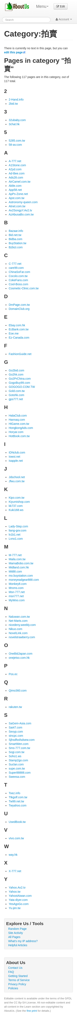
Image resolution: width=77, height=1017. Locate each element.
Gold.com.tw (17, 391)
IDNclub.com (17, 452)
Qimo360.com (17, 690)
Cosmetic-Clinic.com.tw (23, 288)
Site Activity (15, 933)
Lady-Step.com (18, 526)
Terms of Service (19, 980)
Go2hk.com (16, 374)
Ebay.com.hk (17, 325)
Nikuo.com (15, 629)
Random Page (17, 928)
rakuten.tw (15, 707)
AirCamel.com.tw (19, 181)
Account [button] (64, 19)
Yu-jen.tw (15, 908)
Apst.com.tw (16, 198)
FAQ (11, 971)
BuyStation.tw (17, 243)
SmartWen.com (18, 744)
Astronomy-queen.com (23, 202)
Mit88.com (15, 571)
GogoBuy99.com (19, 382)
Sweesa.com (17, 776)
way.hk (13, 854)
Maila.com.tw (17, 559)
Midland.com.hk (19, 567)
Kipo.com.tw (16, 497)
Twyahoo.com (17, 805)
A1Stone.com (17, 165)
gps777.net (16, 399)
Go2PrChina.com (20, 378)
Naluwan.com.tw (19, 616)
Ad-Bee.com (16, 173)
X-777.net (15, 871)
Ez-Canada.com (19, 337)
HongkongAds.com (21, 427)
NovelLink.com (18, 633)
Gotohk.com (16, 395)
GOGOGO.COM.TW (22, 386)
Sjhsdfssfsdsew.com (21, 739)
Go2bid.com (16, 370)
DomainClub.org (19, 308)
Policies (13, 988)
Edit (60, 6)
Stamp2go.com (18, 760)
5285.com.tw (17, 140)
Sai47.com (15, 727)
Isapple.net (16, 460)
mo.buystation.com (21, 575)
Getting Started (18, 976)
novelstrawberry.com (22, 637)
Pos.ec (13, 674)
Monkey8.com (17, 583)
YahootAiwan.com (20, 895)
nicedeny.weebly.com (22, 624)
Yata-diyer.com (18, 899)
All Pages (14, 937)
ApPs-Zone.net (18, 194)
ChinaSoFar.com (19, 272)
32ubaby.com (17, 120)
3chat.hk (14, 124)
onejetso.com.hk (19, 657)
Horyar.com (16, 432)
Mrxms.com (16, 588)
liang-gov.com (17, 530)
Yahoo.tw (14, 891)
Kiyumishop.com (19, 501)
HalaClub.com (18, 415)
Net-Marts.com (18, 620)
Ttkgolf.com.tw (18, 797)
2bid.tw (13, 103)
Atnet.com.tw (17, 206)
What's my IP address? (23, 941)
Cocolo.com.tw (18, 276)
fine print (32, 1010)
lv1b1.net (14, 534)
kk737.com (16, 505)
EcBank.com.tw (18, 329)
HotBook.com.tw (19, 436)
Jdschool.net (17, 477)
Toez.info (14, 793)
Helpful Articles (17, 945)
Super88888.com (20, 772)
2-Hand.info (16, 99)
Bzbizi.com (16, 247)
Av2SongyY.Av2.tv (20, 210)
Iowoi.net (14, 456)
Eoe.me (13, 333)
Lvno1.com (16, 538)
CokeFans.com (18, 280)
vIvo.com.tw (16, 838)
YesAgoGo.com (19, 904)
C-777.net (15, 263)
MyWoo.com (17, 600)
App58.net (15, 189)
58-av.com (15, 144)
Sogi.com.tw (16, 752)
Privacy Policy (17, 984)
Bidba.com (15, 239)
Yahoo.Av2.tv (17, 887)
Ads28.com (16, 177)
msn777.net (16, 596)
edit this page (13, 52)
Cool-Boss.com (18, 284)
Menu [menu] (42, 6)
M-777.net (15, 555)
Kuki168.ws (16, 510)
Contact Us (15, 967)
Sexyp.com (16, 731)
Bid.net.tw (15, 235)
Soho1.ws (15, 756)
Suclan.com (16, 764)
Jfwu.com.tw (16, 481)
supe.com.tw (17, 768)
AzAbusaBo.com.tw (21, 214)
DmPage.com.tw (19, 304)
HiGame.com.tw (19, 423)
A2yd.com (15, 169)
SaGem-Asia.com (20, 723)
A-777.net (15, 161)
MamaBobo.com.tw (21, 563)
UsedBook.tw (17, 821)
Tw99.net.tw (16, 801)
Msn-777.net (17, 592)
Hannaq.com (17, 419)
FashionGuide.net (20, 354)
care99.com (16, 267)
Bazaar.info (16, 230)
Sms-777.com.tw (19, 748)
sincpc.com (16, 735)
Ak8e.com (15, 185)
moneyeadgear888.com (24, 579)
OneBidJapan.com (20, 653)
